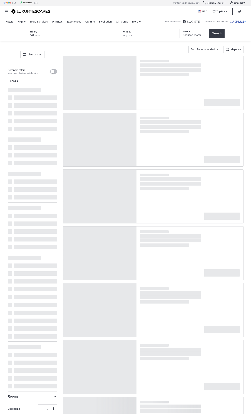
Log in (238, 11)
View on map (32, 54)
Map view (233, 49)
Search (217, 33)
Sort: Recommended (205, 49)
